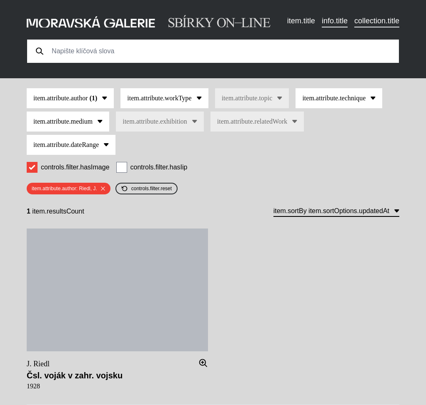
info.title (335, 21)
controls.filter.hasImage (75, 167)
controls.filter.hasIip (159, 167)
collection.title (376, 21)
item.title (301, 21)
